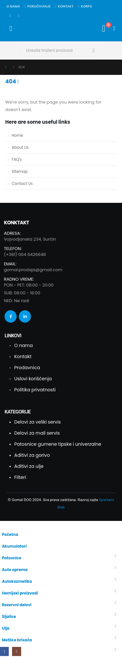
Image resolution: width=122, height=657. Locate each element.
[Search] (93, 50)
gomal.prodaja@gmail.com (33, 270)
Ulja (5, 628)
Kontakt (66, 6)
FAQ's (17, 159)
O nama (13, 6)
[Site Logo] (31, 28)
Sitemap (20, 171)
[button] (3, 525)
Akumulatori (14, 546)
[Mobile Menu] (11, 28)
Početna (10, 534)
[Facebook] (10, 15)
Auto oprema (15, 569)
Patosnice (11, 558)
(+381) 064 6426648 (25, 254)
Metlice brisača (17, 640)
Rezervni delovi (17, 605)
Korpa (86, 6)
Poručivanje (39, 6)
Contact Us (22, 183)
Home (17, 135)
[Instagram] (18, 15)
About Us (20, 147)
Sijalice (9, 616)
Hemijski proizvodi (20, 593)
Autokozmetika (17, 581)
